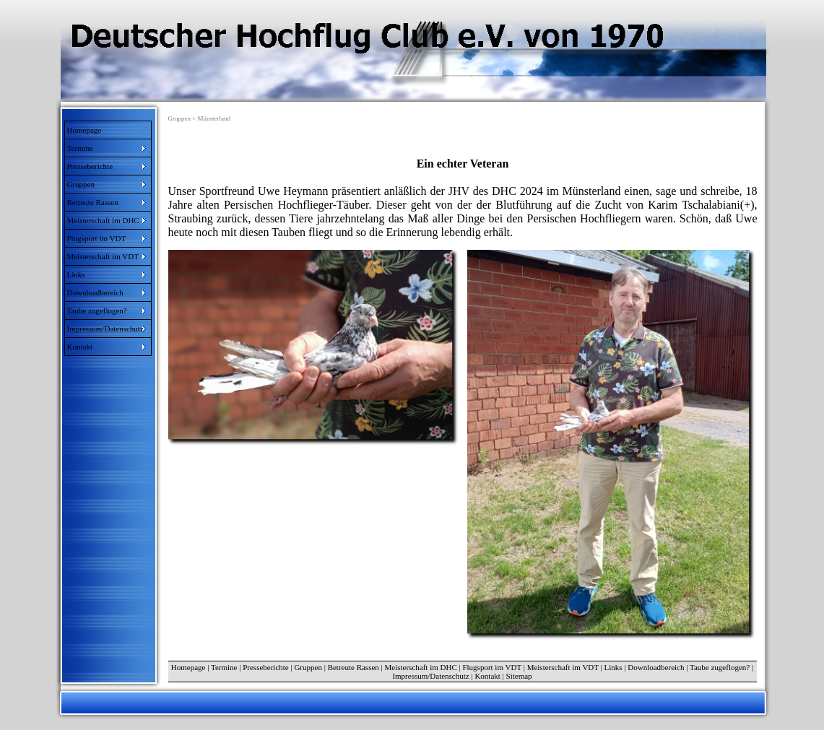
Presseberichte (266, 667)
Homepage (84, 130)
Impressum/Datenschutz (430, 676)
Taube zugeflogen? (720, 667)
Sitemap (519, 676)
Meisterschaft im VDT (563, 667)
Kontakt (487, 676)
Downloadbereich (656, 667)
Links (613, 667)
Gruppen (308, 667)
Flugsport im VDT (491, 667)
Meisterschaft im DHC (421, 667)
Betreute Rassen (353, 667)
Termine (224, 667)
